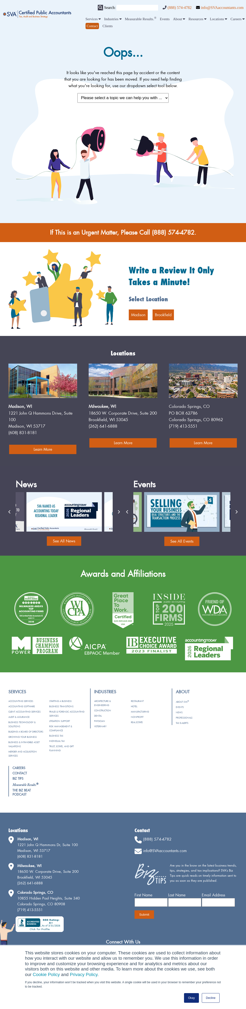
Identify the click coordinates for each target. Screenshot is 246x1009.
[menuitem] (92, 26)
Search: (110, 8)
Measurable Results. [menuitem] (140, 19)
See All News (64, 541)
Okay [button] (191, 998)
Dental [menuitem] (98, 715)
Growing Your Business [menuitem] (22, 737)
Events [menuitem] (165, 19)
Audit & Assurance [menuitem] (19, 717)
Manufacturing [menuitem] (140, 711)
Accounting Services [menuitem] (20, 701)
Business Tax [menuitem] (56, 735)
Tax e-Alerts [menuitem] (182, 723)
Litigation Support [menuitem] (59, 721)
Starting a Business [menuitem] (60, 701)
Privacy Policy (84, 974)
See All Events (181, 541)
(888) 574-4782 (179, 8)
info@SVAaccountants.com (222, 8)
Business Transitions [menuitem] (61, 706)
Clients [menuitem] (108, 26)
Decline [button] (210, 998)
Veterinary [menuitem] (100, 726)
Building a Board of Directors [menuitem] (25, 731)
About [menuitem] (179, 19)
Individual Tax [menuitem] (57, 741)
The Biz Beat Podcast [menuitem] (21, 792)
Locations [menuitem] (218, 19)
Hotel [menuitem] (134, 706)
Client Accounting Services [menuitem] (24, 711)
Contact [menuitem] (19, 773)
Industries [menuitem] (113, 19)
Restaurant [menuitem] (137, 701)
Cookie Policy (46, 974)
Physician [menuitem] (99, 721)
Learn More (43, 449)
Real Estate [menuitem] (137, 722)
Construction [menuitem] (102, 710)
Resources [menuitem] (197, 19)
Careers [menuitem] (238, 19)
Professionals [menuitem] (184, 717)
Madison (138, 314)
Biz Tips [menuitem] (17, 778)
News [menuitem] (179, 712)
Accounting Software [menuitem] (21, 706)
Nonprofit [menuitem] (137, 717)
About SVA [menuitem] (182, 701)
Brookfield (163, 314)
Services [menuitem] (93, 19)
